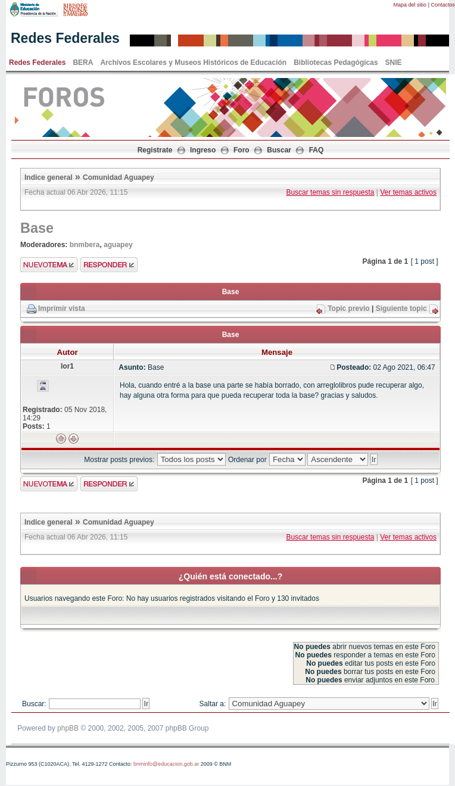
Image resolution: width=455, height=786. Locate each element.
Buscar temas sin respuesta (330, 192)
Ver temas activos (408, 192)
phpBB (68, 728)
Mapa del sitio (410, 5)
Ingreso (203, 150)
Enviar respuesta (109, 264)
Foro (241, 150)
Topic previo (348, 308)
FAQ (316, 150)
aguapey (118, 245)
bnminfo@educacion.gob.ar (166, 764)
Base (37, 228)
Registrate (155, 150)
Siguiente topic (401, 308)
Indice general (48, 177)
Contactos (443, 5)
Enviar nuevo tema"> (48, 264)
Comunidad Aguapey (118, 177)
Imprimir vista (61, 308)
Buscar (279, 150)
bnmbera (85, 245)
